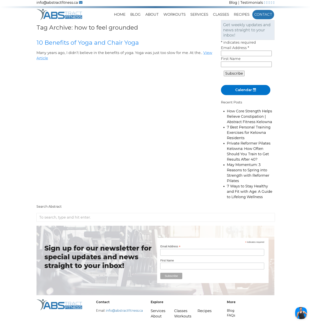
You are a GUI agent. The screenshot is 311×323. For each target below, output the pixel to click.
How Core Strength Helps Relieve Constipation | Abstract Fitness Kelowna (249, 116)
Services (199, 14)
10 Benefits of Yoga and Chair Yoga (87, 42)
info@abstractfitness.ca (59, 2)
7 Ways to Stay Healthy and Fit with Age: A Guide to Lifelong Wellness (249, 191)
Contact (263, 14)
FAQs (231, 315)
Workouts (174, 14)
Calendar (245, 90)
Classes (221, 14)
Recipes (242, 14)
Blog (233, 2)
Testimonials (251, 2)
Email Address (235, 48)
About (152, 14)
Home (120, 14)
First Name (231, 59)
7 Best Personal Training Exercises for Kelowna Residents (249, 132)
